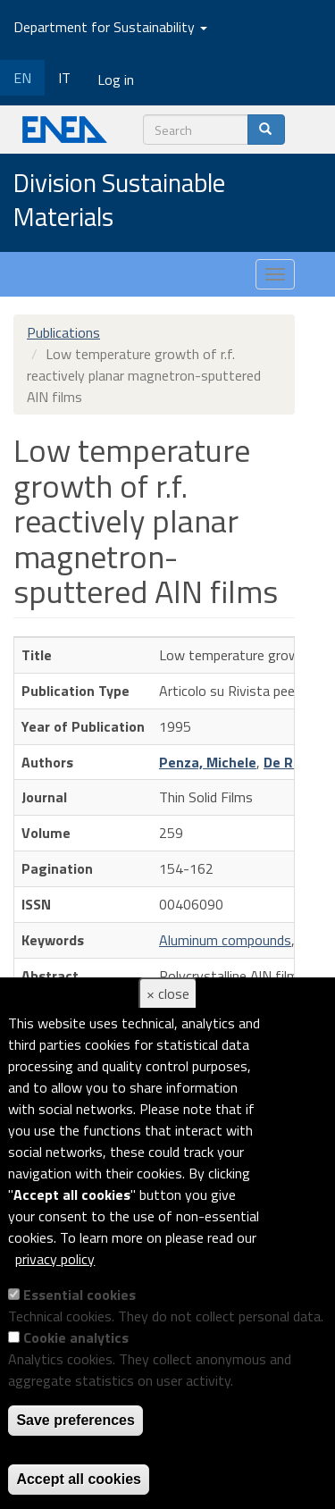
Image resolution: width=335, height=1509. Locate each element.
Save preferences (75, 1420)
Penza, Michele (207, 762)
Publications (63, 332)
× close (168, 993)
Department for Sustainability (110, 27)
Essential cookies (79, 1294)
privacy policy (55, 1259)
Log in (115, 79)
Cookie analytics (76, 1337)
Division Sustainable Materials (119, 200)
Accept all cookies (78, 1479)
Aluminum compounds (225, 940)
